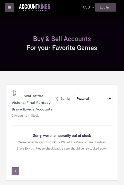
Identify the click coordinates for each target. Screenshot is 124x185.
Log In (104, 7)
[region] (62, 92)
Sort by (62, 99)
